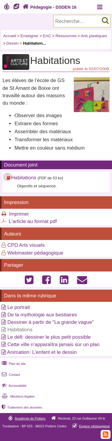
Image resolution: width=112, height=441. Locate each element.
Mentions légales (18, 396)
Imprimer (19, 214)
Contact (10, 374)
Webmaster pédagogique (35, 253)
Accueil (9, 36)
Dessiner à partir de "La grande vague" (50, 322)
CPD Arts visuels (26, 245)
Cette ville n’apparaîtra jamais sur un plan (53, 344)
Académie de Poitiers (30, 418)
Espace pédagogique (94, 426)
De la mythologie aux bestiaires (42, 315)
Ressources (66, 36)
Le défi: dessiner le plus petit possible (49, 337)
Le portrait (18, 307)
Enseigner (30, 36)
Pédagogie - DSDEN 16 (48, 7)
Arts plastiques (94, 36)
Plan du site (13, 363)
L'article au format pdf (33, 221)
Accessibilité (14, 385)
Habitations (23, 178)
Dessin (12, 43)
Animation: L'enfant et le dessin (42, 352)
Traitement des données (21, 407)
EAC (47, 36)
